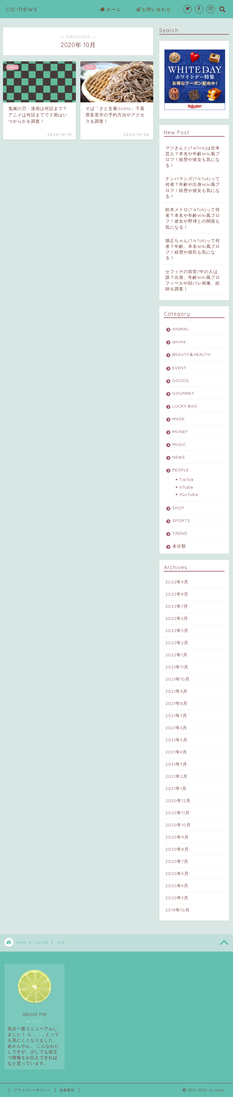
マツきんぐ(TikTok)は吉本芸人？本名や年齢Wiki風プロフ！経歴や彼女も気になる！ (192, 156)
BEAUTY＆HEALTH (191, 354)
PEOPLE (180, 469)
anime (179, 341)
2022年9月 (176, 581)
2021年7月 (176, 715)
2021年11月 (176, 666)
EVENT (179, 367)
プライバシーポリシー (32, 1090)
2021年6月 (176, 727)
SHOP (178, 507)
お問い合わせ (153, 10)
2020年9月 (177, 836)
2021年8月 (176, 703)
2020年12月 (178, 800)
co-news (22, 9)
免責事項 (67, 1090)
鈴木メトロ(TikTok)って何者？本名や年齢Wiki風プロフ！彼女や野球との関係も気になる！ (192, 218)
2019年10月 (177, 909)
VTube (186, 487)
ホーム (110, 10)
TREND (179, 533)
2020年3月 (176, 897)
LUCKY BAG (184, 405)
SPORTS (181, 520)
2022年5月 (176, 630)
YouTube (188, 494)
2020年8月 (177, 849)
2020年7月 (176, 861)
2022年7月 (176, 606)
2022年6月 (176, 618)
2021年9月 (176, 691)
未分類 (179, 545)
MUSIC (179, 444)
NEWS (178, 457)
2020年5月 (177, 873)
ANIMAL (180, 328)
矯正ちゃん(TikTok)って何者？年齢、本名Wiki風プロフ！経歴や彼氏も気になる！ (192, 249)
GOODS (180, 380)
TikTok (186, 479)
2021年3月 (176, 764)
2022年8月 (176, 593)
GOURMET (183, 393)
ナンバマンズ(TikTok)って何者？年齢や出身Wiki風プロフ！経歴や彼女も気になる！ (192, 187)
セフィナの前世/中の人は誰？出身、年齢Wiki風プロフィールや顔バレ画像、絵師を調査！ (192, 280)
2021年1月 (176, 788)
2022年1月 (176, 654)
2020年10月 (178, 824)
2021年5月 (176, 739)
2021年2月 (176, 776)
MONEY (180, 431)
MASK (178, 418)
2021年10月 (177, 679)
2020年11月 (177, 812)
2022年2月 (176, 642)
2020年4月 (176, 885)
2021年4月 (176, 751)
